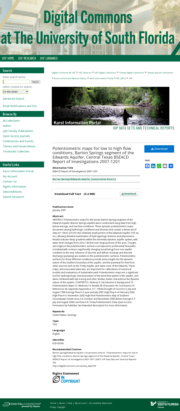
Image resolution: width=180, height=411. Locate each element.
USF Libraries (84, 72)
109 (130, 78)
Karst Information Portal (101, 78)
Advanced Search (13, 98)
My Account (10, 176)
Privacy (53, 407)
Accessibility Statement (100, 403)
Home (53, 403)
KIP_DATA (121, 78)
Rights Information (14, 186)
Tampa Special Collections (160, 72)
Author (7, 125)
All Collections (11, 120)
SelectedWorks (12, 191)
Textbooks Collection (16, 151)
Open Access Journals (16, 136)
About (62, 403)
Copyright (61, 407)
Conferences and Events (18, 141)
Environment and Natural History (70, 78)
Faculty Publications (18, 131)
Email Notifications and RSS (20, 106)
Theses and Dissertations (19, 146)
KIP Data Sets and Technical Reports (143, 127)
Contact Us (10, 181)
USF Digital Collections (105, 72)
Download (129, 193)
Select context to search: (17, 86)
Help (70, 403)
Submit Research (13, 197)
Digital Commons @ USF (63, 72)
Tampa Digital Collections (131, 72)
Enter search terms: (14, 77)
